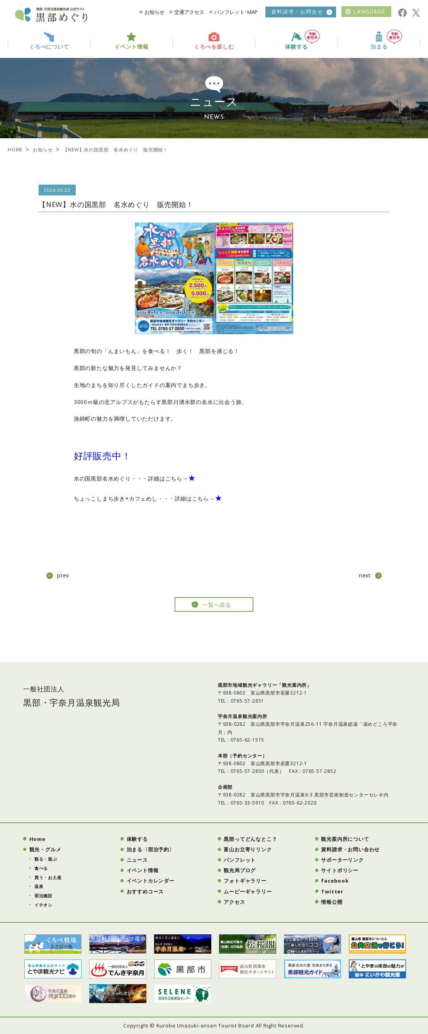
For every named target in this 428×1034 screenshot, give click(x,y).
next (365, 575)
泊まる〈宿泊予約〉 (151, 849)
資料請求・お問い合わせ (350, 849)
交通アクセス (189, 11)
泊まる (386, 40)
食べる (41, 868)
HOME (15, 149)
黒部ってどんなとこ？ (250, 838)
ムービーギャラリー (248, 891)
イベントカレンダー (151, 880)
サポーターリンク (342, 859)
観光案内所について (345, 838)
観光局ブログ (240, 870)
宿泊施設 (43, 895)
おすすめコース (145, 891)
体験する (302, 40)
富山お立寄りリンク (248, 849)
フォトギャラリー (245, 880)
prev (63, 575)
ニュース (137, 859)
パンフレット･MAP (236, 11)
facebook (334, 880)
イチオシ (43, 905)
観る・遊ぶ (45, 859)
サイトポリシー (339, 870)
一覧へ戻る (216, 604)
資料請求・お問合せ (297, 11)
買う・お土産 (48, 877)
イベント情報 (143, 870)
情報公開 (331, 901)
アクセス (234, 901)
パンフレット (240, 859)
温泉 (39, 886)
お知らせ (154, 11)
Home (37, 838)
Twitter (332, 891)
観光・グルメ (45, 849)
